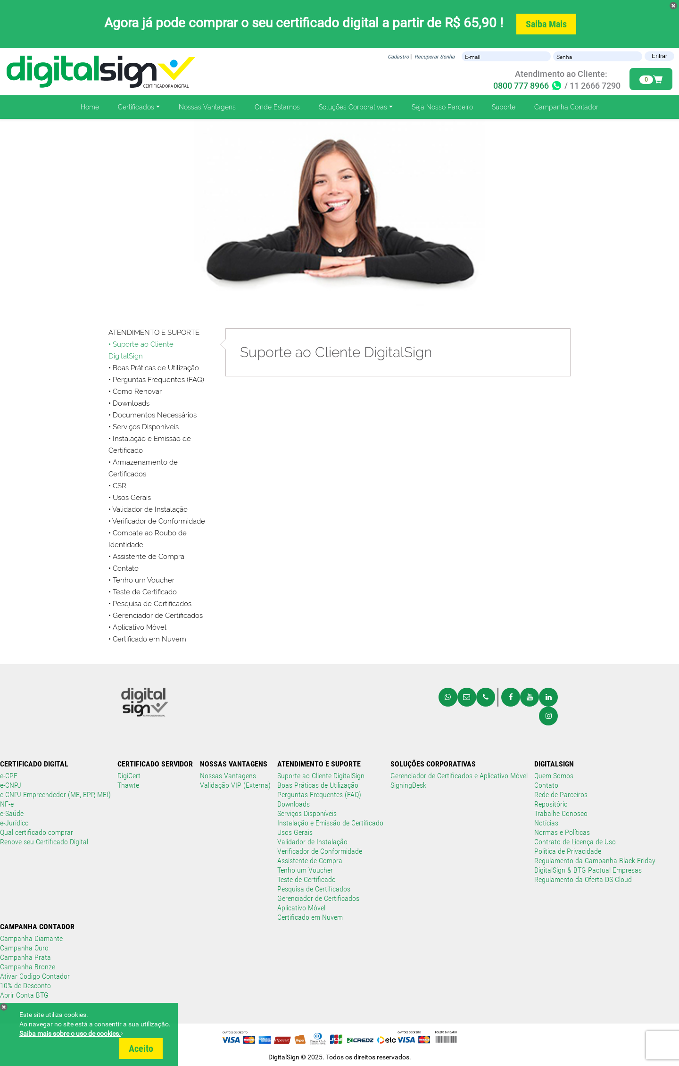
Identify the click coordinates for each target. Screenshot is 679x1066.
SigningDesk (408, 785)
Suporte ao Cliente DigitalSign (320, 775)
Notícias (546, 822)
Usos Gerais (295, 832)
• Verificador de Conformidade (156, 521)
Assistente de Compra (309, 860)
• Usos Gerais (129, 497)
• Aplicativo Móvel (137, 627)
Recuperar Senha (434, 57)
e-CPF (8, 775)
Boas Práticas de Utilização (317, 785)
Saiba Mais (546, 24)
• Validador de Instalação (148, 509)
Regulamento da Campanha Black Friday (594, 860)
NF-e (7, 804)
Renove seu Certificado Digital (44, 841)
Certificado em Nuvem (149, 639)
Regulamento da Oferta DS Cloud (583, 879)
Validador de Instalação (312, 841)
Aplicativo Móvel (301, 907)
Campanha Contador (566, 107)
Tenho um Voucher (305, 870)
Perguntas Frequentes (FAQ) (319, 794)
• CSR (117, 486)
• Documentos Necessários (152, 415)
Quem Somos (553, 775)
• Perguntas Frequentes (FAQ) (156, 379)
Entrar (659, 56)
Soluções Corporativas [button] (353, 107)
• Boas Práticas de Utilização (153, 368)
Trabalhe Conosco (561, 813)
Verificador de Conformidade (319, 851)
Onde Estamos (277, 107)
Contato (546, 785)
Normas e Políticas (562, 832)
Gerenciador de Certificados (318, 898)
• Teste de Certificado (142, 592)
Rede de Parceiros (561, 794)
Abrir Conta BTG (24, 995)
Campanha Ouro (24, 947)
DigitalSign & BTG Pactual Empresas (588, 870)
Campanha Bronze (27, 966)
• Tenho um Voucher (141, 580)
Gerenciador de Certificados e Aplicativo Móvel (459, 775)
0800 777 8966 (528, 86)
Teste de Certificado (306, 879)
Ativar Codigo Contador (35, 976)
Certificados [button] (136, 107)
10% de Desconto (25, 985)
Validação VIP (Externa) (235, 785)
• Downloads (128, 403)
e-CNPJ (10, 785)
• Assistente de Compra (146, 556)
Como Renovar (137, 391)
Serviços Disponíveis (307, 813)
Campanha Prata (25, 957)
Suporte (503, 107)
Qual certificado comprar (36, 832)
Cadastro (398, 57)
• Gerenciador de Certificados (155, 615)
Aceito (141, 1048)
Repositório (551, 804)
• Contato (123, 568)
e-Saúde (12, 813)
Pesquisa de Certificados (152, 604)
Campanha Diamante (31, 938)
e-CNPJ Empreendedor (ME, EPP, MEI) (55, 794)
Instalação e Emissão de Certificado (330, 822)
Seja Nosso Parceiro (442, 107)
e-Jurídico (14, 822)
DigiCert (129, 775)
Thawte (128, 785)
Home (90, 107)
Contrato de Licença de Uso (575, 841)
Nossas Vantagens (207, 107)
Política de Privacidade (567, 851)
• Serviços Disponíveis (143, 427)
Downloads (293, 804)
